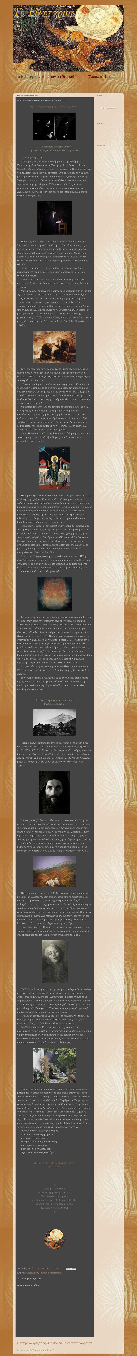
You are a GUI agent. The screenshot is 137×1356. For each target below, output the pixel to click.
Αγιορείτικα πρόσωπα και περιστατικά (43, 1272)
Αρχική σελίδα (52, 1343)
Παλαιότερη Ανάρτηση (77, 1343)
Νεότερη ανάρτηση (29, 1343)
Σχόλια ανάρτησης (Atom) (42, 1350)
